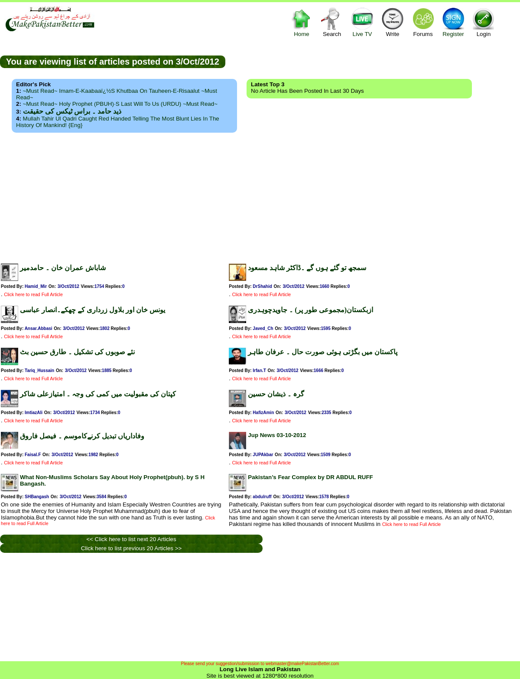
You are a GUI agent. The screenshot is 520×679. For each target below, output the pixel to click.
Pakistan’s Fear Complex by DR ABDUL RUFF (310, 477)
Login (483, 22)
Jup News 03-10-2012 (277, 435)
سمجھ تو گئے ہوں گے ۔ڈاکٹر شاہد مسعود (307, 267)
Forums (423, 22)
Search (332, 22)
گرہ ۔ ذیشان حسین (276, 394)
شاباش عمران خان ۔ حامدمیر (63, 267)
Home (301, 22)
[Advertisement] (260, 195)
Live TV (362, 22)
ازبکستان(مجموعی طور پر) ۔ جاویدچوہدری (310, 309)
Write (392, 22)
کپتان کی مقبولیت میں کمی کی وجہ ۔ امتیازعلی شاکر (98, 394)
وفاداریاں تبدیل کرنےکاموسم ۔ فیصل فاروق (82, 436)
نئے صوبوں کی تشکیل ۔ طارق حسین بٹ (77, 352)
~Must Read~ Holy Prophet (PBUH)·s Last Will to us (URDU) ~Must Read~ (120, 104)
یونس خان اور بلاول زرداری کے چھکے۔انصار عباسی (92, 309)
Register (453, 22)
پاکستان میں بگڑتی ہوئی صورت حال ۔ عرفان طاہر (322, 352)
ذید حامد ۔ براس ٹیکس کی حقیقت (72, 111)
